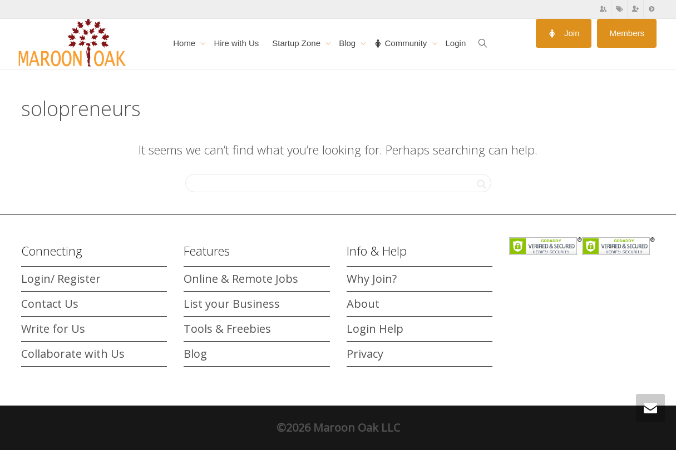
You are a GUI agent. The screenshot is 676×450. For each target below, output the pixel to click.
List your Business (232, 303)
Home (185, 43)
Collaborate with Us (73, 353)
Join (564, 33)
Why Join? (372, 278)
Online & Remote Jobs (241, 278)
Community (401, 43)
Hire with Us (236, 43)
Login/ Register (61, 278)
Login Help (375, 328)
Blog (348, 43)
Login (456, 43)
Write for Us (53, 328)
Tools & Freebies (227, 328)
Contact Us (49, 303)
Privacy (365, 353)
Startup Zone (297, 43)
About (363, 303)
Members (626, 33)
